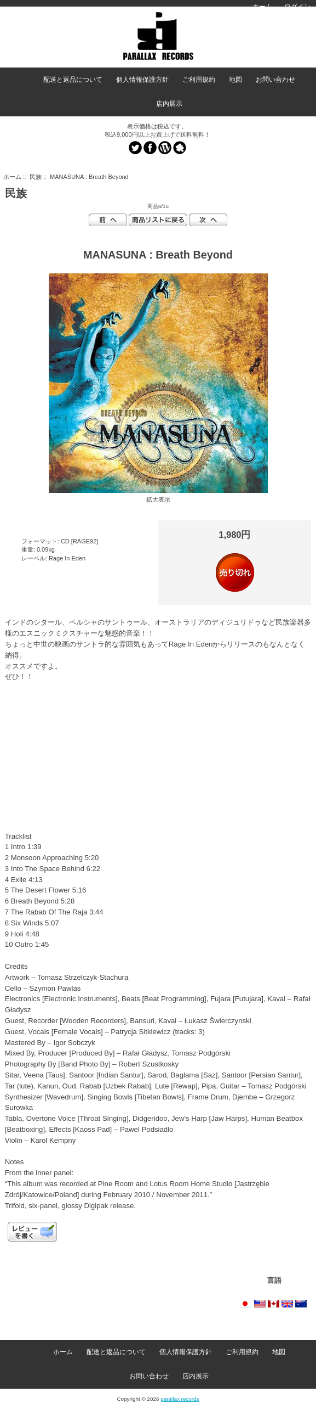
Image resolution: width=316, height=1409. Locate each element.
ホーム (262, 6)
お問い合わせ (275, 79)
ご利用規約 (198, 79)
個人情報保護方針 (142, 79)
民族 (36, 176)
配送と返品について (72, 79)
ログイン (297, 6)
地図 (235, 79)
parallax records (179, 1399)
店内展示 (169, 104)
